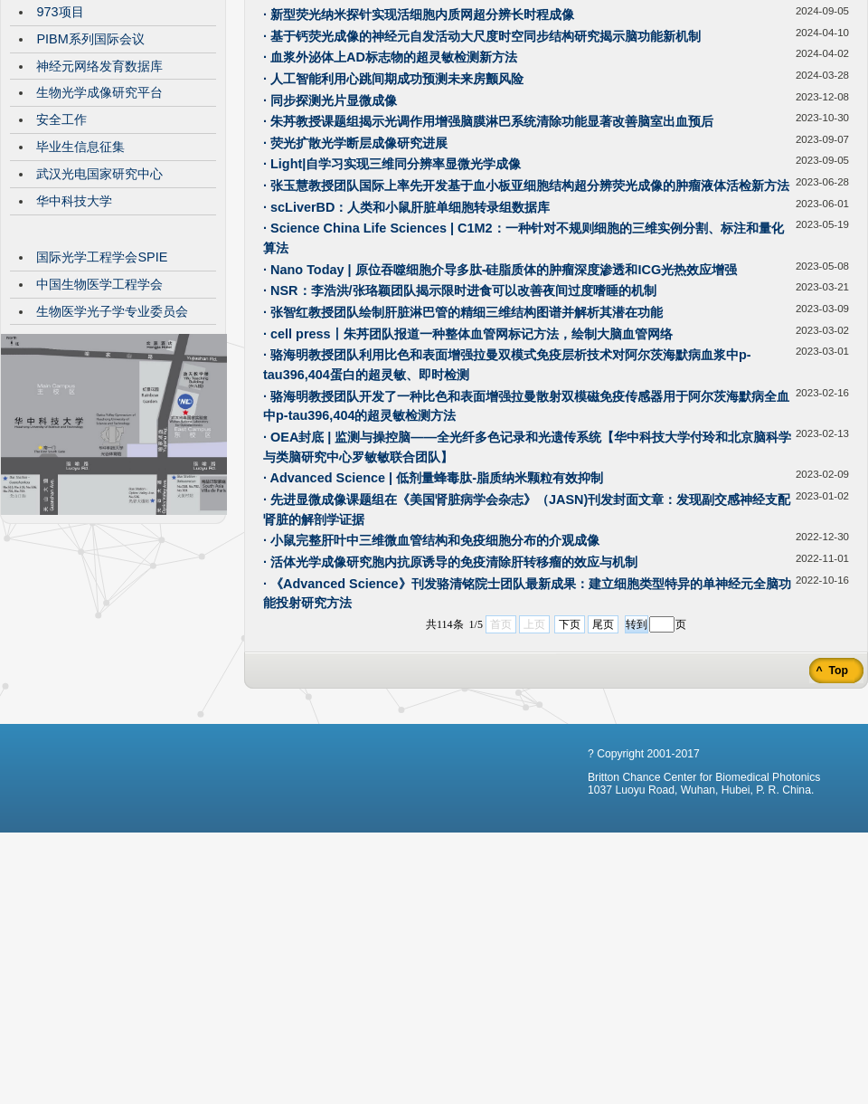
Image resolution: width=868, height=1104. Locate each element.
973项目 (59, 147)
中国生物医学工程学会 (99, 420)
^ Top (830, 806)
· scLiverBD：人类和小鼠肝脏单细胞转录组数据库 (406, 343)
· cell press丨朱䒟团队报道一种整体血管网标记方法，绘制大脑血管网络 (468, 469)
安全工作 (61, 255)
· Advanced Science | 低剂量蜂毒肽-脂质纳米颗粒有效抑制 (433, 613)
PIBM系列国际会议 (90, 174)
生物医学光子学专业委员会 (112, 447)
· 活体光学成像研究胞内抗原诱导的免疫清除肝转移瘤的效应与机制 (450, 697)
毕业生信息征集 (80, 282)
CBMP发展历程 (80, 93)
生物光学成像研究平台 (99, 228)
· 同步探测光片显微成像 (330, 236)
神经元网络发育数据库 (99, 202)
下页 (569, 760)
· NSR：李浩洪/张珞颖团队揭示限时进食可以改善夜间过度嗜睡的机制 (459, 426)
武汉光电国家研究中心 (99, 309)
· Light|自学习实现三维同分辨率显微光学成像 (392, 299)
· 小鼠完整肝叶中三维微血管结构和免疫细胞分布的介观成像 (431, 676)
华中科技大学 (74, 336)
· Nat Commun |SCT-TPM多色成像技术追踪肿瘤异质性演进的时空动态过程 (478, 107)
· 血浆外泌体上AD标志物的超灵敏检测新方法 (390, 193)
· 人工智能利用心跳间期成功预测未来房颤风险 (393, 214)
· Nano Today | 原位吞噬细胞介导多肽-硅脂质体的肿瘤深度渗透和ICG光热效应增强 (500, 405)
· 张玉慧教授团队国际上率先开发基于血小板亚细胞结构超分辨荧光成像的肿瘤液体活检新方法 (526, 321)
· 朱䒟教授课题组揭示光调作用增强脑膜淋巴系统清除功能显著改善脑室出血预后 (488, 257)
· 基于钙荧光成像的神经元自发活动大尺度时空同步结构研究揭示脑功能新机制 (482, 172)
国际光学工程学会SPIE (101, 392)
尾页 (603, 760)
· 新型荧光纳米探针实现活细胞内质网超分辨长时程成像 (418, 150)
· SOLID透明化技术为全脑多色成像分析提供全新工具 (413, 128)
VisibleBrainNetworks (97, 120)
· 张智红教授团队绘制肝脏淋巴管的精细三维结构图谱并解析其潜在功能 (463, 448)
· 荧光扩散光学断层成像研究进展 (355, 278)
